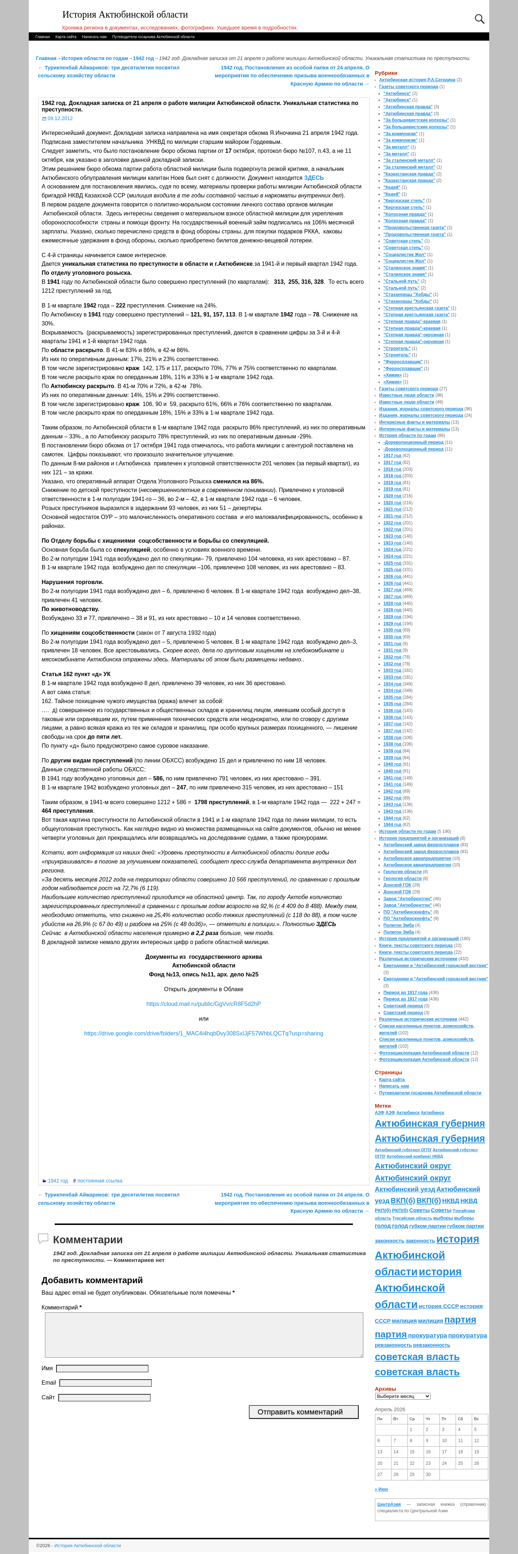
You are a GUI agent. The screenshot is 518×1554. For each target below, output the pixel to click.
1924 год (392, 549)
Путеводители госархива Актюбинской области (153, 37)
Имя (47, 1377)
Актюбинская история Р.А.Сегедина (417, 79)
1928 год (392, 603)
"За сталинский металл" (409, 160)
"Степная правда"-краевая (412, 321)
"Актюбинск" (397, 93)
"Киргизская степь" (404, 200)
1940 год (392, 764)
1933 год (392, 670)
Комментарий (62, 1307)
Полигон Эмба (398, 925)
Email (49, 1391)
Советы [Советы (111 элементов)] (419, 1210)
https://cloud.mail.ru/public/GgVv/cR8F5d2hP (203, 1004)
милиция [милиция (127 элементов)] (404, 1321)
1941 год (392, 777)
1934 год (392, 684)
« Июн (381, 1489)
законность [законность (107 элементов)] (389, 1241)
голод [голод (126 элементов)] (383, 1226)
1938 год (392, 737)
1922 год (392, 522)
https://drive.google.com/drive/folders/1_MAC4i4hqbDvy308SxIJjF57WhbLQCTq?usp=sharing (203, 1033)
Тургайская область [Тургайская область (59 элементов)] (412, 1218)
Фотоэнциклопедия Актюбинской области (424, 1053)
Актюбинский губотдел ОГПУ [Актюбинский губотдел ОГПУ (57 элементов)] (403, 1150)
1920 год (392, 495)
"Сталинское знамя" (405, 267)
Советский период (403, 1005)
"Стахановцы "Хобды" (407, 294)
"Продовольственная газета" (414, 227)
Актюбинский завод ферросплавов (421, 844)
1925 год (392, 563)
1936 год (392, 710)
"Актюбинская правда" (408, 106)
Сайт (48, 1406)
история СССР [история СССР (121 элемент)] (439, 1306)
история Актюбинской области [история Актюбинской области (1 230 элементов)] (427, 1255)
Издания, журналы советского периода (421, 408)
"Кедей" (391, 187)
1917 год (392, 455)
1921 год (392, 509)
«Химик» (392, 375)
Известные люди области (406, 395)
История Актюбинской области (125, 14)
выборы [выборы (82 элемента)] (443, 1218)
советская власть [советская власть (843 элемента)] (417, 1356)
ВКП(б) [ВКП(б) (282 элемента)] (403, 1200)
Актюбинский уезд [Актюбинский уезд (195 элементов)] (405, 1189)
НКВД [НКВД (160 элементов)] (450, 1200)
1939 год (392, 750)
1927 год (392, 589)
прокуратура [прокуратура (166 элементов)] (427, 1335)
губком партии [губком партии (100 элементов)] (427, 1226)
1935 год (392, 697)
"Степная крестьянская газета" (416, 308)
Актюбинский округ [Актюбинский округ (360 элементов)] (413, 1165)
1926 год (392, 576)
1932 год (392, 657)
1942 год (143, 58)
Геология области (402, 871)
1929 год (392, 616)
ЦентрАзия (389, 1504)
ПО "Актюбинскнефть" (407, 912)
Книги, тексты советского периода (416, 945)
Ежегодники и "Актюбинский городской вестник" (435, 965)
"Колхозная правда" (405, 214)
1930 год (392, 630)
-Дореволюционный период (413, 442)
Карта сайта (66, 37)
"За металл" (396, 147)
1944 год (392, 818)
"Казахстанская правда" (409, 174)
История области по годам (95, 58)
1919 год (392, 482)
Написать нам (94, 37)
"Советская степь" (403, 240)
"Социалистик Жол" (404, 254)
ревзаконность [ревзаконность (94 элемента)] (393, 1345)
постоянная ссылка (99, 1181)
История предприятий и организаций (419, 838)
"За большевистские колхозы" (416, 120)
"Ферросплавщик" (403, 361)
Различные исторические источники (418, 958)
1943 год (392, 804)
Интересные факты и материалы (414, 422)
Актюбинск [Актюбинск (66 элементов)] (408, 1112)
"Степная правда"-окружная (413, 334)
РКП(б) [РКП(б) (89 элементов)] (383, 1210)
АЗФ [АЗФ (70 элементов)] (380, 1112)
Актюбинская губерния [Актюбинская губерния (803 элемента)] (430, 1123)
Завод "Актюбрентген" (407, 898)
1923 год (392, 536)
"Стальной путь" (401, 281)
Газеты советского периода (408, 86)
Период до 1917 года (405, 992)
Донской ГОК (397, 885)
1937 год (392, 723)
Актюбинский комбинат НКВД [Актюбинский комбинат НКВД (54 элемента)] (415, 1156)
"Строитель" (397, 348)
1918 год (392, 469)
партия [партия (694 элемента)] (460, 1319)
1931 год (392, 643)
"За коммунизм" (400, 133)
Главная (42, 37)
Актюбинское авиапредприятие (417, 858)
